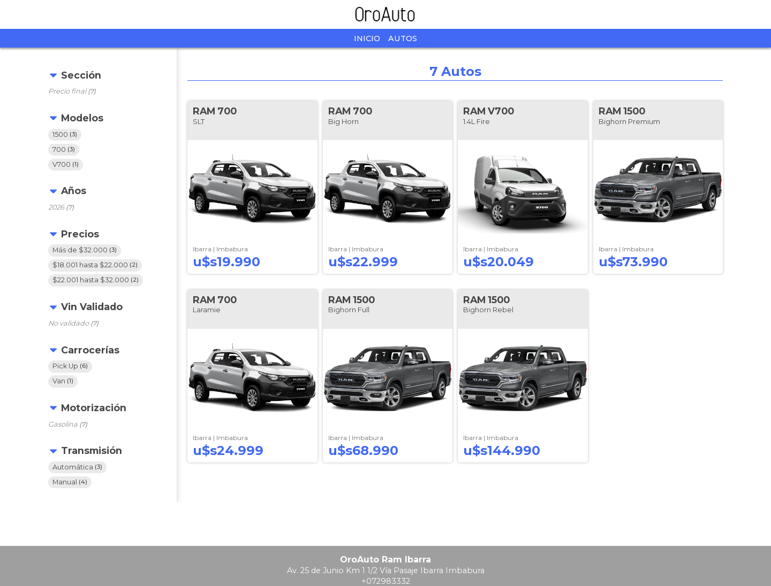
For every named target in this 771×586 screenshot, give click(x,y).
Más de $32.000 (84, 250)
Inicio (367, 38)
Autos (402, 38)
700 (63, 149)
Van (62, 381)
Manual (69, 482)
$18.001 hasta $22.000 (95, 265)
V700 (65, 164)
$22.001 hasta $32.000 (95, 280)
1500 (64, 134)
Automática (77, 467)
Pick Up (70, 366)
